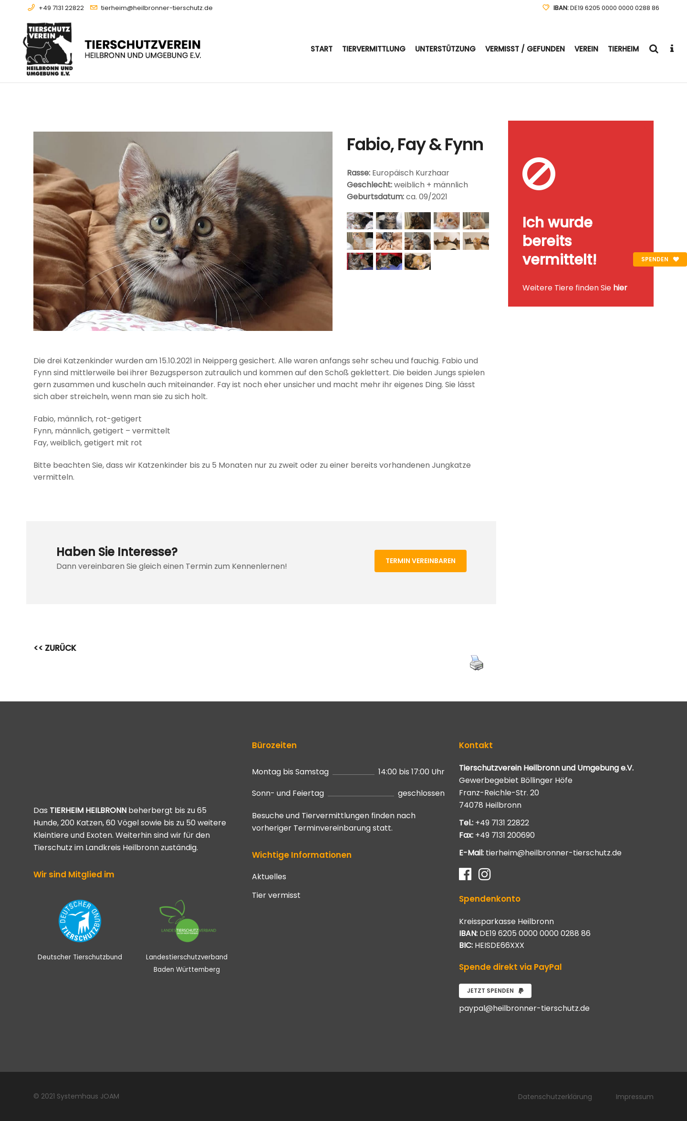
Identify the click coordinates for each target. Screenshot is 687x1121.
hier (620, 287)
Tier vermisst (276, 895)
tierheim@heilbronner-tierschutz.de (157, 7)
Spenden (660, 259)
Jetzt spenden (495, 991)
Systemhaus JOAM (88, 1096)
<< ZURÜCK (54, 648)
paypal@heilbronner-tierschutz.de (524, 1008)
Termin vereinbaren (420, 561)
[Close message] (647, 127)
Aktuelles (269, 877)
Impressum (635, 1096)
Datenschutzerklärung (555, 1096)
